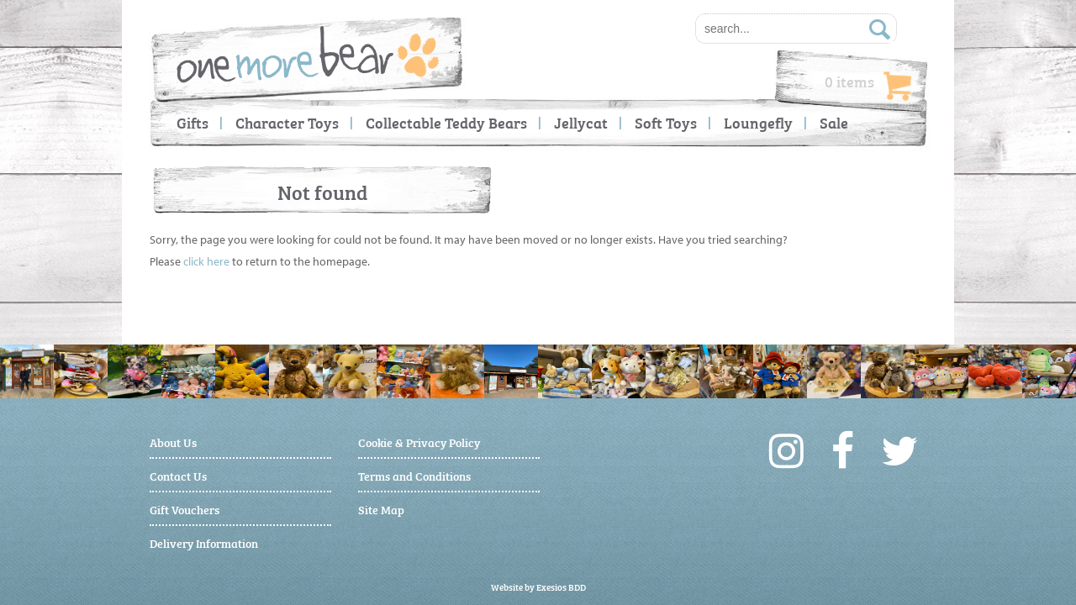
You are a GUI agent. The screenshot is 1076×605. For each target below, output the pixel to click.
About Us (173, 441)
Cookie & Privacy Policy (419, 441)
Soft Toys (666, 122)
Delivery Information (204, 542)
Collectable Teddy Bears (446, 122)
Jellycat (581, 122)
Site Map (381, 509)
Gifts (192, 122)
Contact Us (178, 475)
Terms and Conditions (414, 475)
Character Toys (287, 122)
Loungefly (758, 122)
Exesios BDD (561, 587)
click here (206, 261)
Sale (834, 122)
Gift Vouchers (184, 509)
